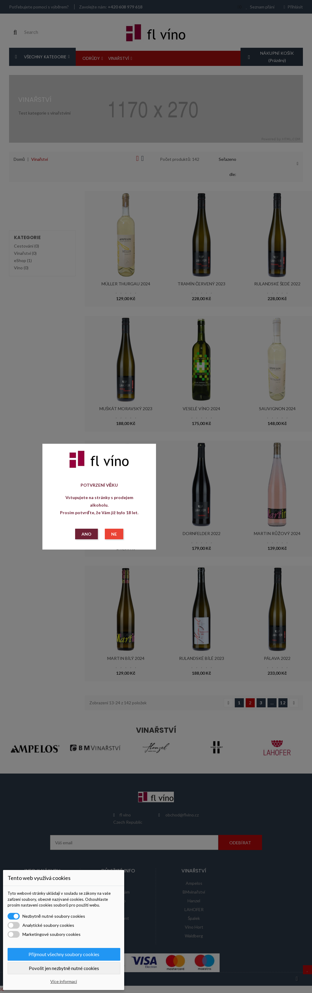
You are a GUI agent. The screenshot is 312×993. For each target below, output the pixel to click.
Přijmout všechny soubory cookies (63, 954)
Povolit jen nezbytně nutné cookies (64, 968)
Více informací (63, 981)
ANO (86, 534)
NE (114, 534)
